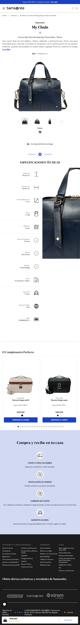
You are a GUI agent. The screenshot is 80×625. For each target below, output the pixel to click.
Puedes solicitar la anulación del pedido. (40, 486)
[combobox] (70, 612)
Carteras (14, 15)
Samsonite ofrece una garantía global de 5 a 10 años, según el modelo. (40, 524)
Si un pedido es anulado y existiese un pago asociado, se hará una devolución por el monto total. (40, 505)
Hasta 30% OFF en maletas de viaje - (40, 2)
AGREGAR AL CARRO (20, 420)
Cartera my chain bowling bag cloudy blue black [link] (38, 15)
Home (4, 15)
